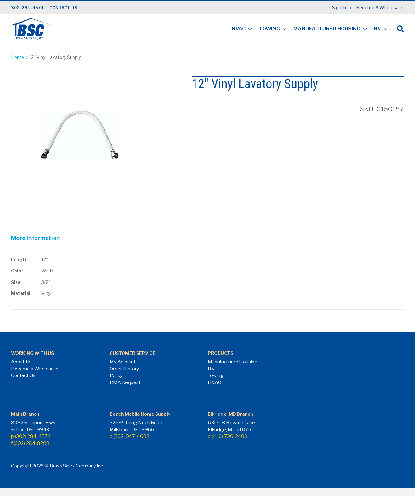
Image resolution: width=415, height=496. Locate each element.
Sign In (339, 7)
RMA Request (125, 382)
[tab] (38, 239)
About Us (21, 362)
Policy (116, 375)
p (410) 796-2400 (227, 436)
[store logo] (31, 29)
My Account (123, 362)
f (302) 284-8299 (30, 443)
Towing (215, 375)
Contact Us (23, 375)
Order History (124, 369)
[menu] (307, 29)
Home (17, 57)
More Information (35, 238)
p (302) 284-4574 (31, 436)
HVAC (214, 382)
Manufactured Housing (233, 362)
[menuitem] (240, 29)
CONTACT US (63, 7)
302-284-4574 (27, 7)
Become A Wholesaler (380, 7)
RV (211, 369)
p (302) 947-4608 (130, 436)
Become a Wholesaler (35, 369)
